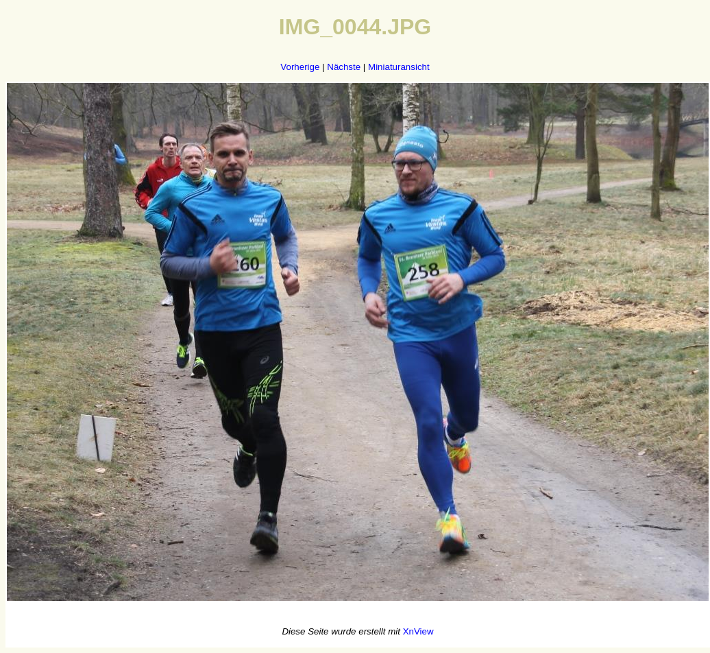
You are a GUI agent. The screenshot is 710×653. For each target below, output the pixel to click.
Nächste (343, 67)
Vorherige (299, 67)
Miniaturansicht (399, 67)
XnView (418, 631)
